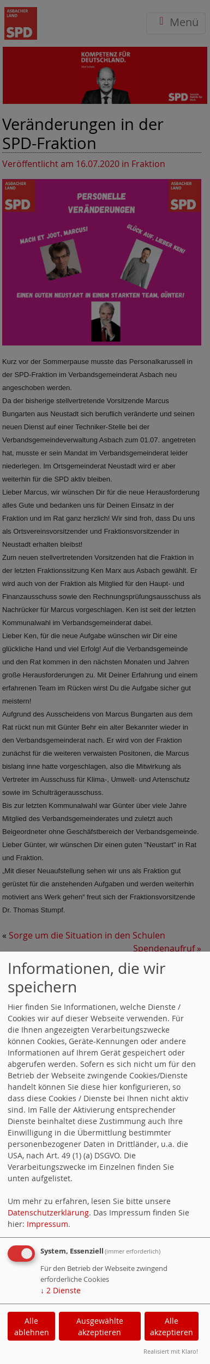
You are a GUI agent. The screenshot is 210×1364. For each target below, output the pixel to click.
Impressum (47, 1224)
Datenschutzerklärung (48, 1212)
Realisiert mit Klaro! (170, 1351)
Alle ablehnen (31, 1326)
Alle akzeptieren (171, 1326)
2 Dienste (60, 1290)
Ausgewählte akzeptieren (99, 1326)
